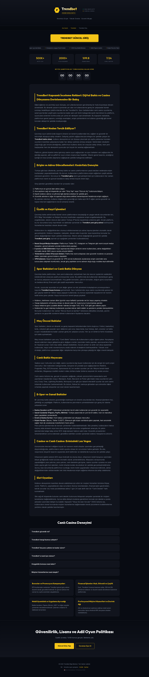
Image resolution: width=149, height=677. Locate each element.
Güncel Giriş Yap (64, 646)
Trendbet (73, 28)
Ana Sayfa (65, 28)
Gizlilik (81, 667)
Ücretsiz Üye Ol (85, 646)
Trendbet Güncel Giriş (74, 38)
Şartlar (86, 667)
